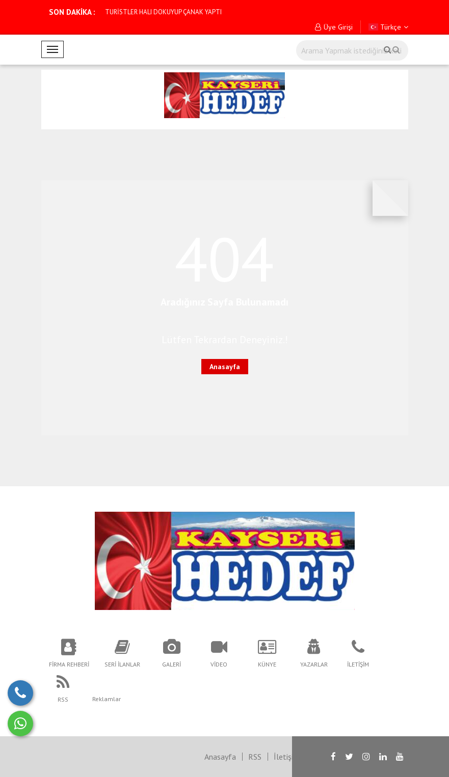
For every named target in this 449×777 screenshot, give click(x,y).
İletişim (287, 757)
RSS (254, 757)
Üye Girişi (334, 27)
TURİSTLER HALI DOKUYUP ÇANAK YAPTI (163, 12)
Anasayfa (224, 366)
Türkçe (388, 27)
